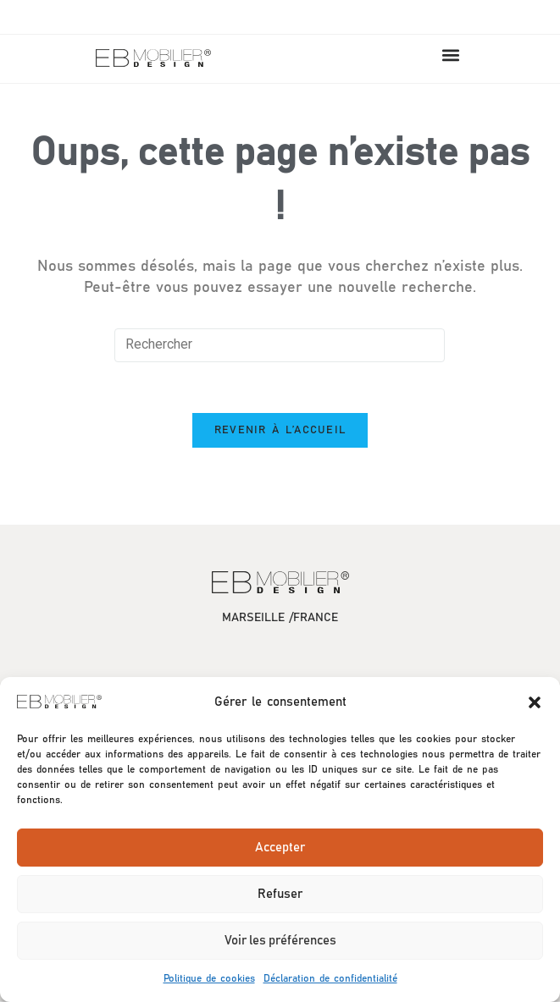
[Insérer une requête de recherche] (279, 345)
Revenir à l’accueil (280, 431)
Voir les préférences (280, 940)
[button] (534, 702)
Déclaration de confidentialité (330, 978)
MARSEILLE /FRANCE (280, 619)
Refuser (280, 894)
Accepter (280, 847)
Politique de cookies (209, 978)
